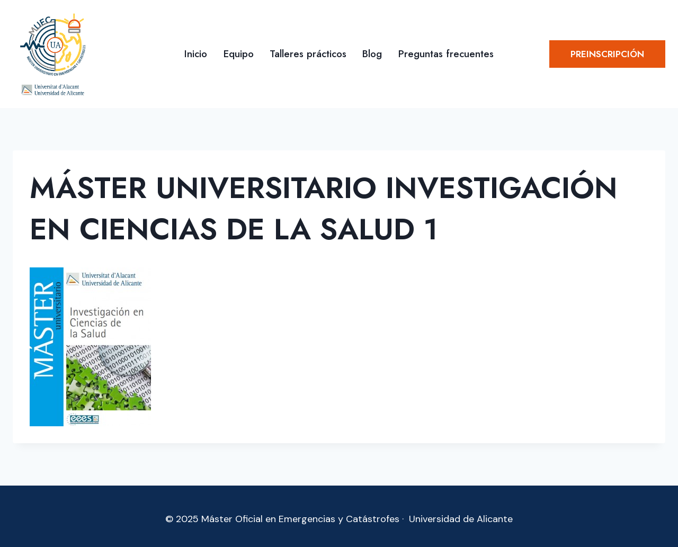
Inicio (195, 54)
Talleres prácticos (308, 54)
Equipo (239, 54)
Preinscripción (607, 54)
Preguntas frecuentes (446, 54)
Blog (372, 54)
